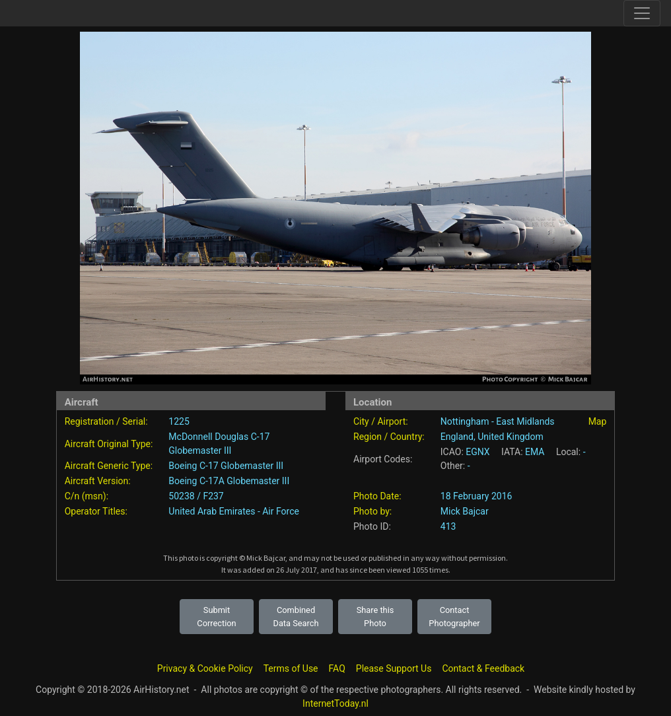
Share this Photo (375, 616)
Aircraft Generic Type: (109, 465)
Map (597, 421)
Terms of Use (291, 668)
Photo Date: (377, 496)
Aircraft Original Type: (109, 444)
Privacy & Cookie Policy (205, 668)
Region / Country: (389, 436)
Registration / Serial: (106, 421)
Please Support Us (394, 668)
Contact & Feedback (483, 668)
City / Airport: (380, 421)
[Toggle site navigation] (641, 13)
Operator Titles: (96, 511)
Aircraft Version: (98, 481)
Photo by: (372, 511)
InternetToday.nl (335, 703)
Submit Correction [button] (216, 616)
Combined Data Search (296, 616)
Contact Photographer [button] (454, 616)
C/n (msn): (86, 496)
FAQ (337, 668)
